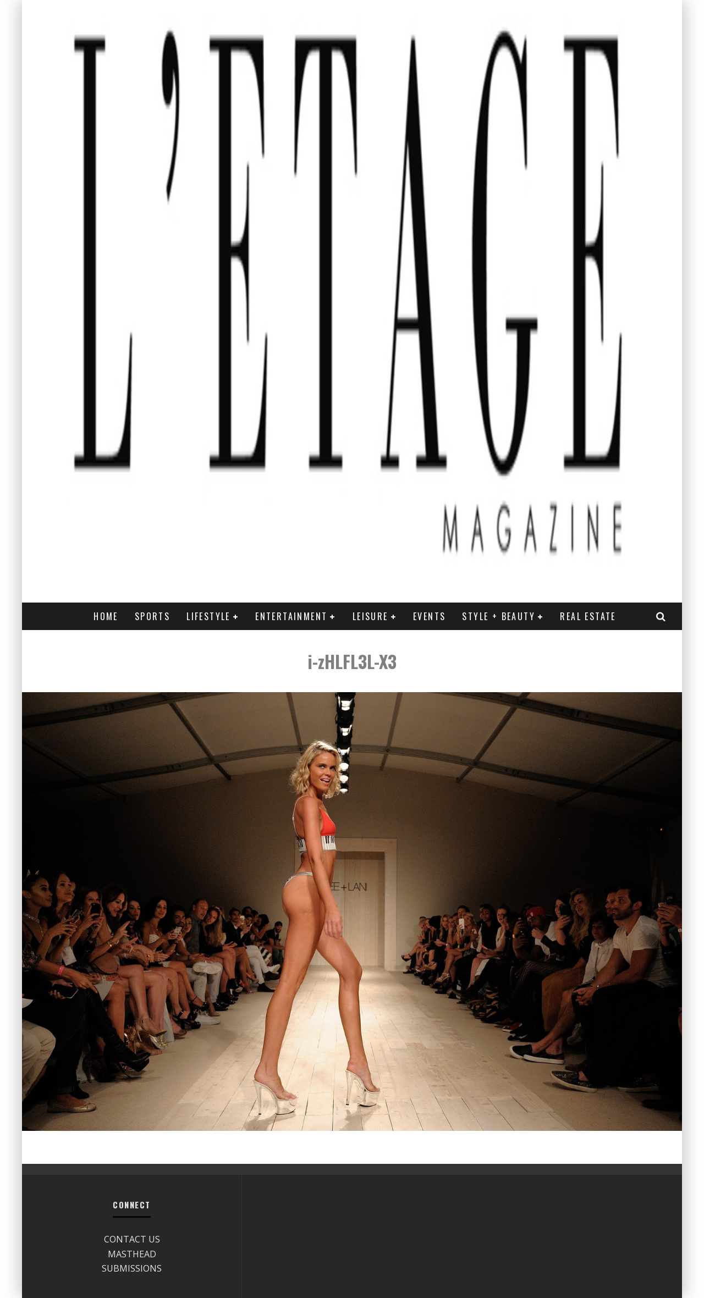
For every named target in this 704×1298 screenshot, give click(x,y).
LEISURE (370, 616)
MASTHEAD (132, 1254)
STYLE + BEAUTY (498, 616)
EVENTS (429, 616)
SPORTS (152, 616)
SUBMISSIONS (132, 1268)
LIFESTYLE (208, 616)
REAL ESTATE (587, 616)
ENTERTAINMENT (291, 616)
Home (106, 616)
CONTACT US (132, 1239)
